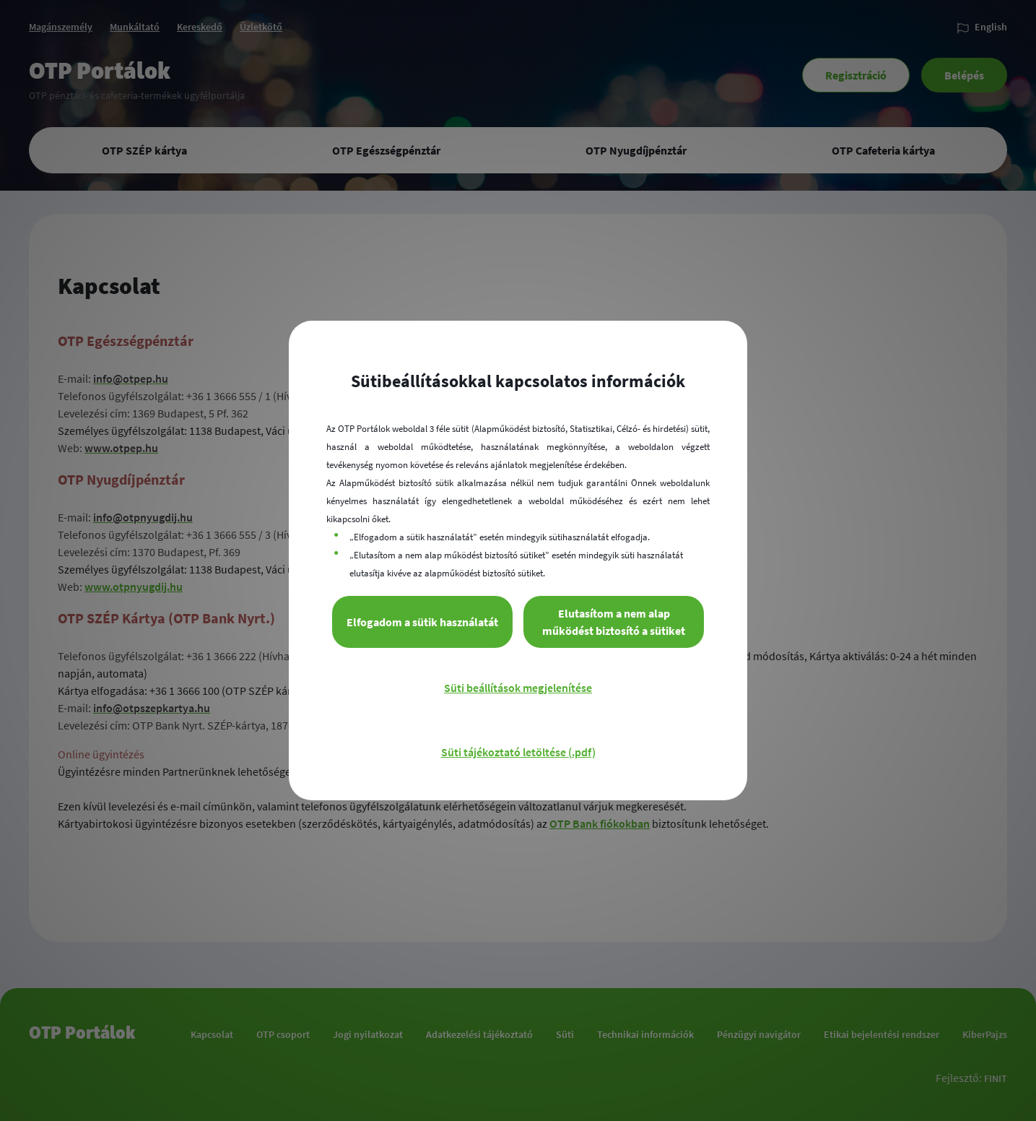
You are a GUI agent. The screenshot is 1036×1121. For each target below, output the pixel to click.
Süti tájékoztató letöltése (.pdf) (518, 752)
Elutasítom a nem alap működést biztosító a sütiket (613, 622)
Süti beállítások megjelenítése (518, 687)
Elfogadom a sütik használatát (422, 622)
